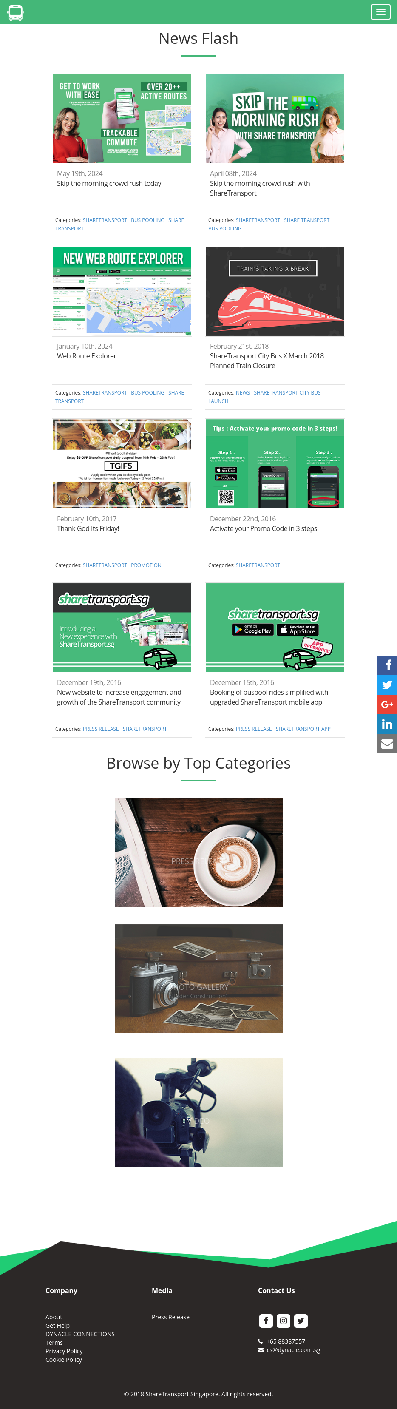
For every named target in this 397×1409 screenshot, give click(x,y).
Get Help (57, 1325)
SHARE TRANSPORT (306, 219)
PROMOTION (146, 565)
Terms (54, 1342)
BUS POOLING (147, 219)
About (53, 1317)
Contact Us (276, 1290)
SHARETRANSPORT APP (303, 728)
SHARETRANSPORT (105, 219)
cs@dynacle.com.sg (289, 1350)
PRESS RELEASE (101, 728)
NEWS (243, 392)
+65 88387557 (281, 1341)
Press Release (171, 1317)
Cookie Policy (63, 1359)
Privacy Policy (63, 1351)
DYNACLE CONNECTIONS (80, 1334)
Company (61, 1290)
